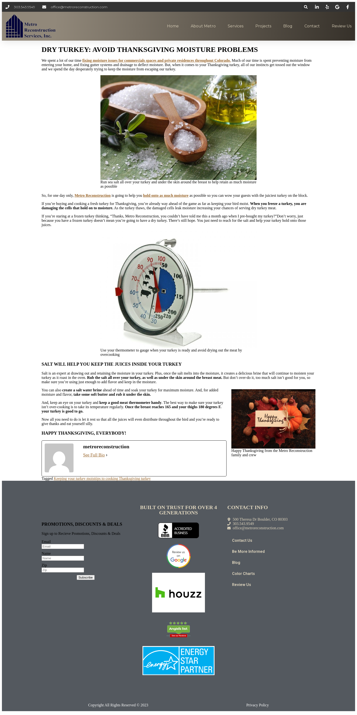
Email (46, 542)
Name (46, 553)
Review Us (341, 26)
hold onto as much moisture (166, 195)
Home (173, 26)
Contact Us (242, 540)
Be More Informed (248, 551)
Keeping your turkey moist (74, 478)
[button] (305, 7)
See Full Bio (94, 455)
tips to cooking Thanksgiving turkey (123, 478)
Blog (287, 26)
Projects (263, 26)
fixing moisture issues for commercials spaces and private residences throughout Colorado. (156, 60)
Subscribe (86, 577)
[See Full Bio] (107, 455)
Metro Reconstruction (92, 195)
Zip (44, 565)
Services (235, 26)
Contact (312, 26)
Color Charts (243, 573)
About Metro (203, 26)
